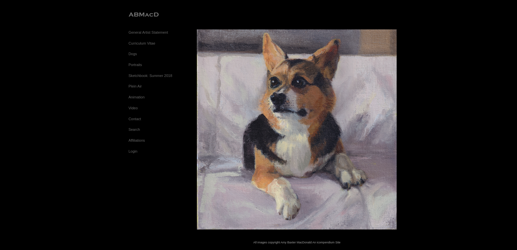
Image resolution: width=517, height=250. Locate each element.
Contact (135, 119)
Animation (137, 97)
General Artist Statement (148, 32)
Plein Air (135, 86)
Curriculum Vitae (142, 43)
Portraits (135, 65)
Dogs (133, 54)
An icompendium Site (326, 242)
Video (133, 108)
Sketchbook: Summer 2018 (150, 76)
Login (133, 151)
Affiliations (137, 140)
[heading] (145, 15)
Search (134, 129)
